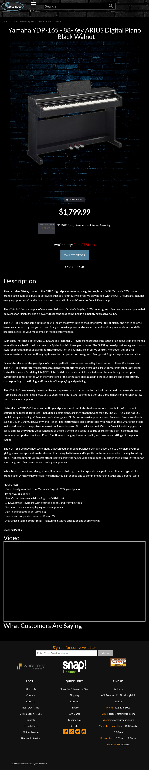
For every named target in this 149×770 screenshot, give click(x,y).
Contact (30, 695)
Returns (74, 701)
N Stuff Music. (24, 764)
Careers (30, 701)
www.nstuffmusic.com (121, 720)
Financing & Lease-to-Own (74, 689)
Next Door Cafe (30, 707)
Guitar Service (31, 732)
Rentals (30, 720)
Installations (31, 726)
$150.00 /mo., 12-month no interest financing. (74, 228)
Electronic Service (30, 738)
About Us (30, 689)
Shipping (74, 695)
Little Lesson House (31, 713)
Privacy (75, 707)
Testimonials (74, 720)
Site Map (74, 726)
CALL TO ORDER (74, 255)
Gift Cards (74, 713)
